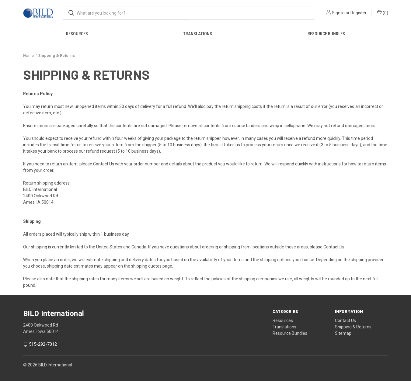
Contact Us (103, 163)
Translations (197, 33)
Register (358, 12)
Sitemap (343, 333)
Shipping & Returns (353, 326)
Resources (77, 33)
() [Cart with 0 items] (382, 12)
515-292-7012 (43, 344)
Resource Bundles (326, 33)
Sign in (338, 12)
